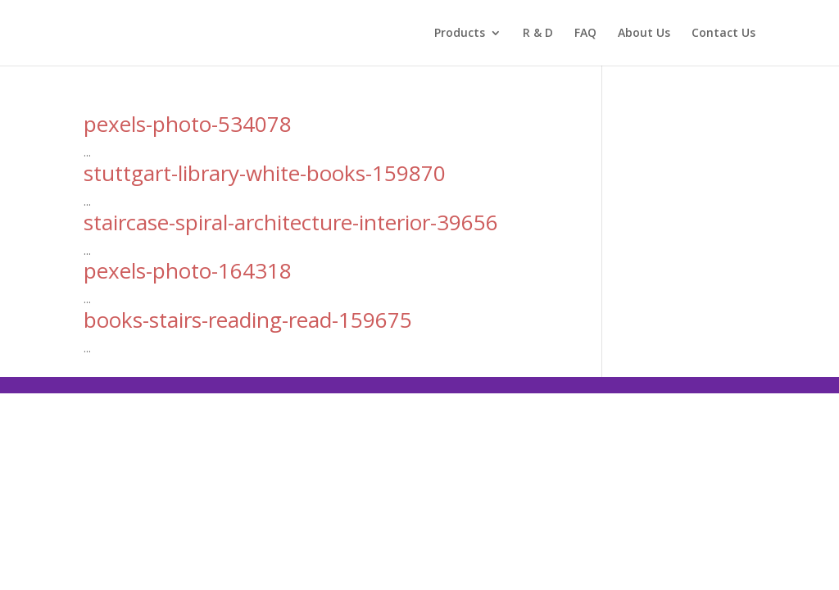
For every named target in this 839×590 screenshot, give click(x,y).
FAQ (585, 33)
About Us (644, 33)
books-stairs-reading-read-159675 (248, 319)
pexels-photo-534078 (188, 123)
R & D (538, 33)
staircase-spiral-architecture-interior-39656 (291, 222)
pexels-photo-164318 (188, 270)
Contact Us (723, 33)
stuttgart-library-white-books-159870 (265, 173)
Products (459, 33)
